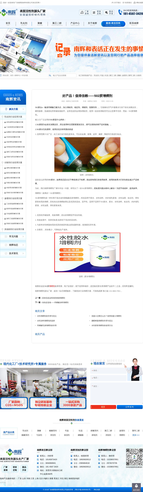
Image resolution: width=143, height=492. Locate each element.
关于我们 (117, 3)
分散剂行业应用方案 (13, 162)
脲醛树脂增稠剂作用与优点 (102, 321)
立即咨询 (129, 407)
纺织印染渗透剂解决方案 (14, 208)
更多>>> (135, 435)
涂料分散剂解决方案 (13, 168)
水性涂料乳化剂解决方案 (14, 122)
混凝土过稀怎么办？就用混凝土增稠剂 (106, 316)
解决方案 (13, 109)
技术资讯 (13, 253)
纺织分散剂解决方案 (13, 173)
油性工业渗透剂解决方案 (14, 218)
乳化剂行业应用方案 (13, 117)
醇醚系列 (94, 431)
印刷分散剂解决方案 (13, 183)
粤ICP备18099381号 (82, 489)
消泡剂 (108, 435)
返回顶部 (136, 490)
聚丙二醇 (131, 75)
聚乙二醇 (113, 75)
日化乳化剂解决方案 (13, 137)
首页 (11, 75)
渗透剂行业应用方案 (13, 198)
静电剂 (94, 435)
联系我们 (128, 3)
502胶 (46, 286)
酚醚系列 (53, 431)
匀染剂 (39, 435)
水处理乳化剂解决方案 (14, 142)
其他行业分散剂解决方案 (14, 192)
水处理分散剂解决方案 (14, 187)
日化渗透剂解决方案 (13, 213)
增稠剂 (52, 286)
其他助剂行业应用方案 (14, 229)
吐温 (106, 75)
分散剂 (138, 75)
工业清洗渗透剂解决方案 (14, 204)
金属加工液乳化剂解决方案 (15, 132)
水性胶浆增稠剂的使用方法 (102, 325)
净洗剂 (53, 435)
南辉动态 (13, 245)
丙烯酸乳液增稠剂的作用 (47, 325)
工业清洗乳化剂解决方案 (14, 127)
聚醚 (119, 75)
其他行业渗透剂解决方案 (14, 223)
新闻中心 (17, 75)
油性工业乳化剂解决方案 (14, 152)
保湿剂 (67, 435)
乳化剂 (96, 75)
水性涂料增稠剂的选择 (46, 321)
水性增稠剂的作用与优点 (47, 316)
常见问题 (25, 75)
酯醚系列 (25, 435)
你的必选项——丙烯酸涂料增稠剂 (55, 302)
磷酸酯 (80, 435)
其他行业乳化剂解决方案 (14, 157)
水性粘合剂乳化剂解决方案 (15, 147)
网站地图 (139, 3)
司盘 (102, 75)
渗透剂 (124, 75)
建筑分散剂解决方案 (13, 178)
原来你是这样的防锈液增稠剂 (53, 298)
